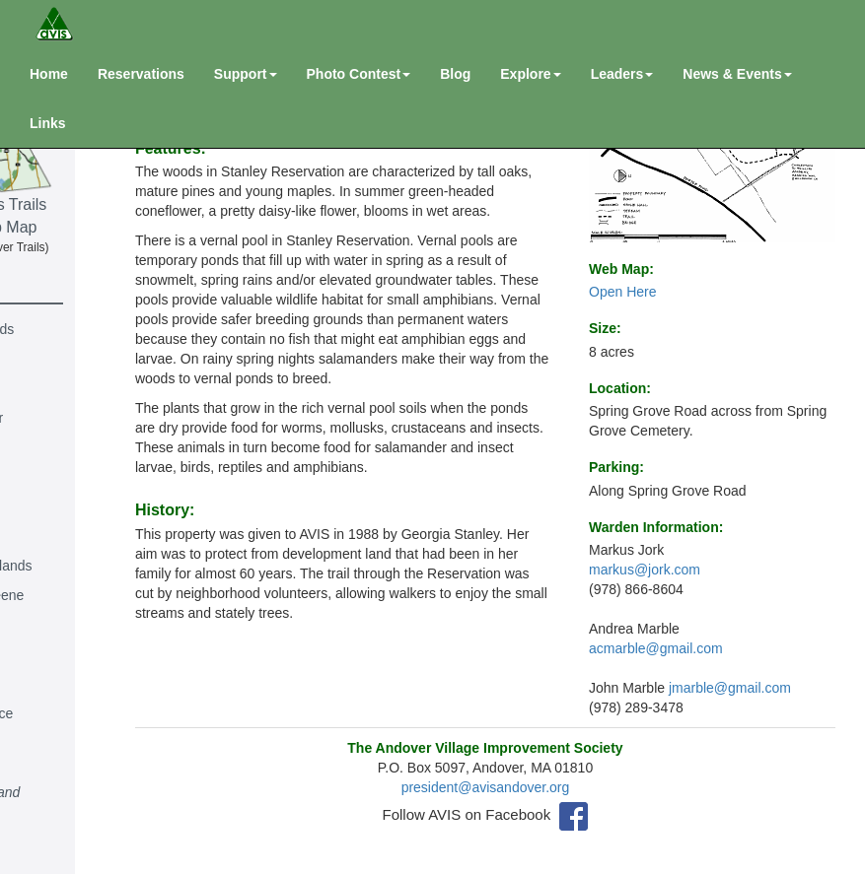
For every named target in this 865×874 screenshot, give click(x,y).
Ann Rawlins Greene (83, 595)
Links (48, 123)
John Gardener (65, 536)
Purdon (42, 822)
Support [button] (245, 74)
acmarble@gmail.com (656, 648)
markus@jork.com (644, 569)
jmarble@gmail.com (730, 688)
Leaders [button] (622, 74)
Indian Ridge (59, 654)
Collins (40, 477)
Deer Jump (53, 506)
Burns (38, 447)
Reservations (141, 74)
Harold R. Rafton (71, 851)
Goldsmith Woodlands (87, 565)
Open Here (622, 292)
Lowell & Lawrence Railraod (78, 723)
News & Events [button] (737, 74)
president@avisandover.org (531, 791)
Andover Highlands (78, 329)
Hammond (52, 625)
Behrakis (46, 388)
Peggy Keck (57, 684)
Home (49, 74)
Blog (455, 74)
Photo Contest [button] (359, 74)
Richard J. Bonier (72, 418)
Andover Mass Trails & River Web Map (98, 154)
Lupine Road (59, 763)
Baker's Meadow (70, 359)
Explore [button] (530, 74)
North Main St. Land (81, 792)
